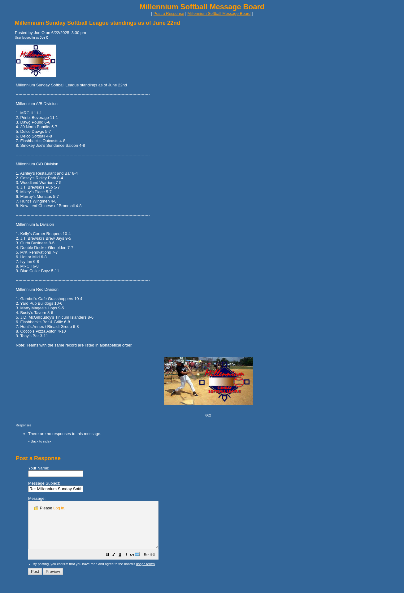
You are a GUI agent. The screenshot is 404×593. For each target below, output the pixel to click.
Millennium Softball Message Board (218, 13)
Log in (58, 508)
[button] (123, 564)
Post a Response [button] (169, 13)
